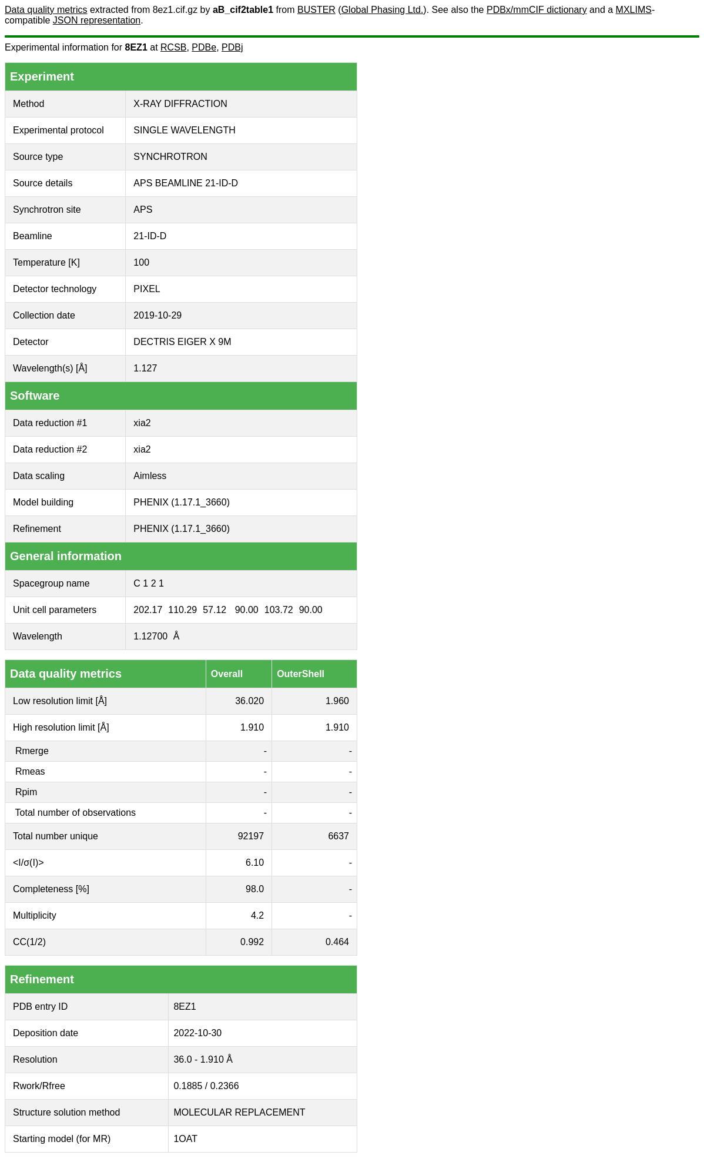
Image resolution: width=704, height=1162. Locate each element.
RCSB (173, 47)
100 (141, 262)
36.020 (249, 701)
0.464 (337, 942)
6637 (338, 836)
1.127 (145, 368)
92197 (251, 836)
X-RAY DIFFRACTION (180, 104)
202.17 (147, 610)
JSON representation (96, 20)
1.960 (337, 701)
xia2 (141, 423)
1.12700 (150, 636)
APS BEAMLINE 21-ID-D (185, 183)
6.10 (255, 863)
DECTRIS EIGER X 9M (182, 342)
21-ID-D (149, 236)
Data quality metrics (46, 10)
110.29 (182, 610)
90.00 (247, 610)
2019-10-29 (157, 315)
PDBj (232, 47)
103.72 (278, 610)
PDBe (204, 47)
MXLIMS (634, 10)
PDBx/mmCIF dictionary (537, 10)
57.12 (214, 610)
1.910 (252, 727)
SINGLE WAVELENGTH (184, 130)
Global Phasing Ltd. (382, 10)
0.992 (252, 942)
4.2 (257, 915)
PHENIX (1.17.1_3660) (181, 502)
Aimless (149, 476)
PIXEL (146, 289)
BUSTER (316, 10)
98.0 (255, 889)
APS (142, 210)
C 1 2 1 (148, 583)
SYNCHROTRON (170, 157)
